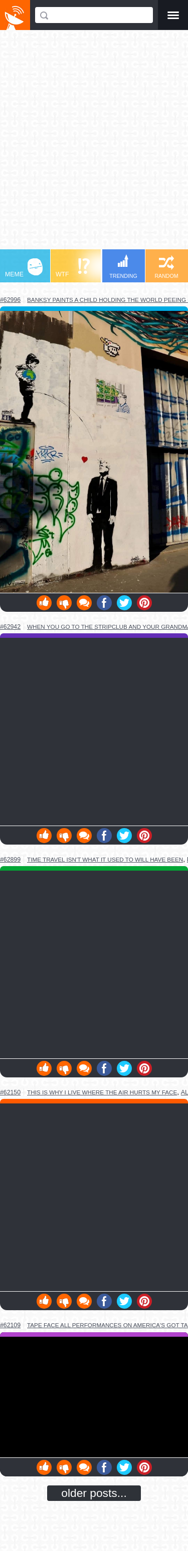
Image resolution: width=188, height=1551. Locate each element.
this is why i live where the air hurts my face (102, 1092)
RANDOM (166, 267)
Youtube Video (94, 1397)
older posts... (94, 1492)
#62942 (10, 626)
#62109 (10, 1325)
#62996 (10, 299)
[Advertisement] (94, 144)
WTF (73, 268)
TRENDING (123, 266)
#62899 (10, 859)
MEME (24, 268)
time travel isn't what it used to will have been (105, 859)
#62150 (10, 1092)
